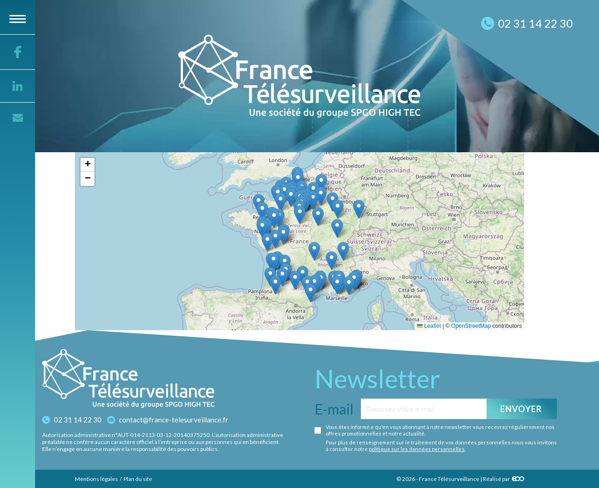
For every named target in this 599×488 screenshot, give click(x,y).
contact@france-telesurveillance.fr (173, 419)
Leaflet (429, 326)
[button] (349, 285)
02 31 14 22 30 (78, 419)
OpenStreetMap (471, 326)
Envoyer (521, 409)
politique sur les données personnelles (417, 449)
